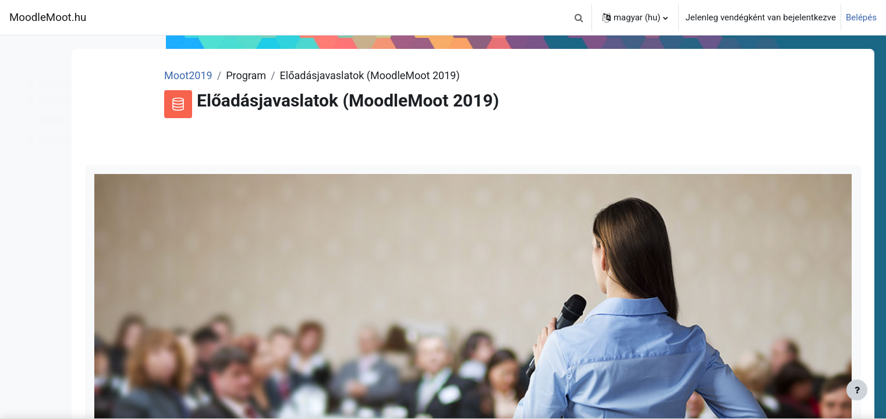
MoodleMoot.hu (47, 17)
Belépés (861, 17)
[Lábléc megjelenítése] (856, 389)
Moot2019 (280, 75)
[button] (579, 17)
